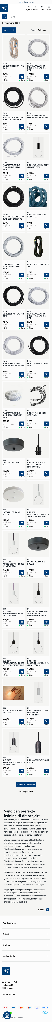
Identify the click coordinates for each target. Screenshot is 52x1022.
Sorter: (34, 30)
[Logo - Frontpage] (12, 8)
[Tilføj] (21, 76)
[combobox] (28, 16)
